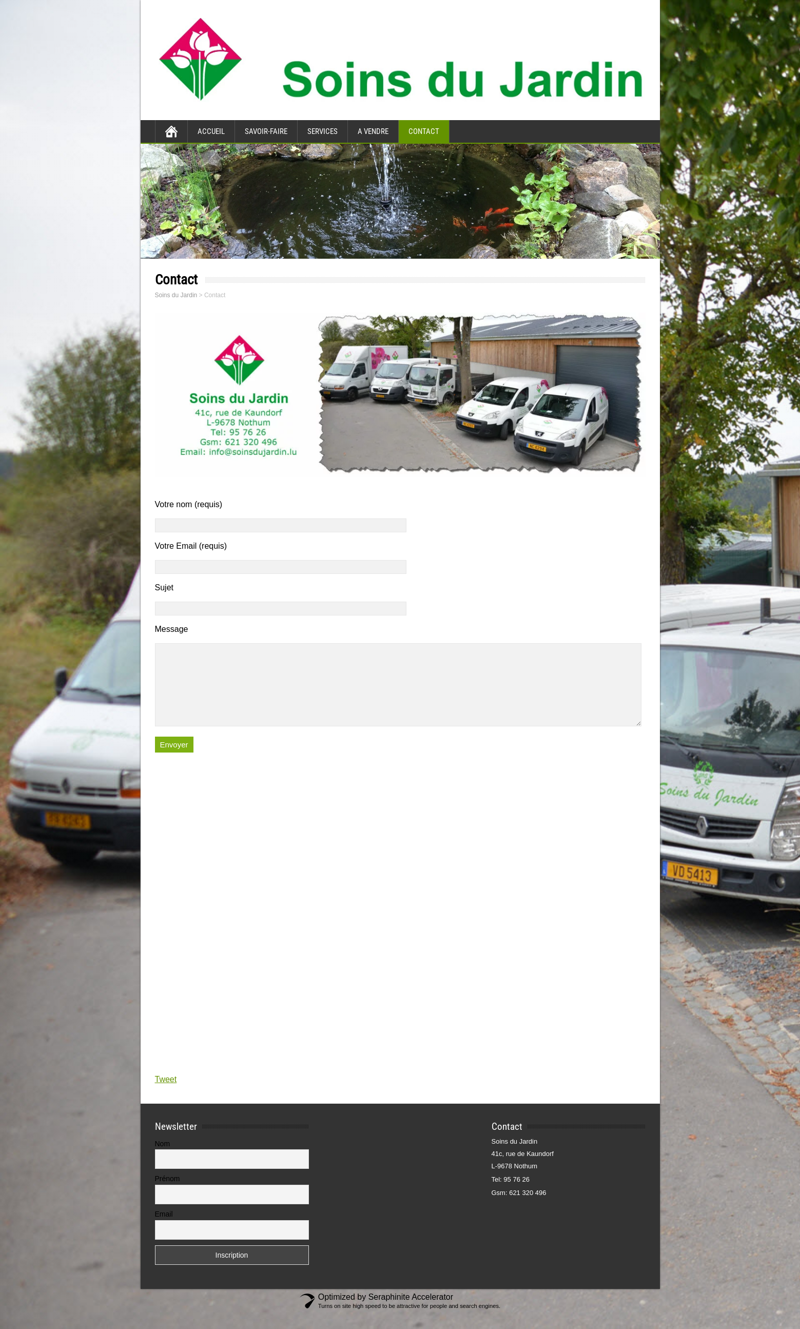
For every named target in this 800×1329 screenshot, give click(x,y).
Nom (162, 1159)
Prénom (167, 1194)
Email (164, 1229)
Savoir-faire (266, 131)
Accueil (211, 131)
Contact (423, 131)
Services (322, 131)
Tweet (166, 1094)
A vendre (373, 131)
